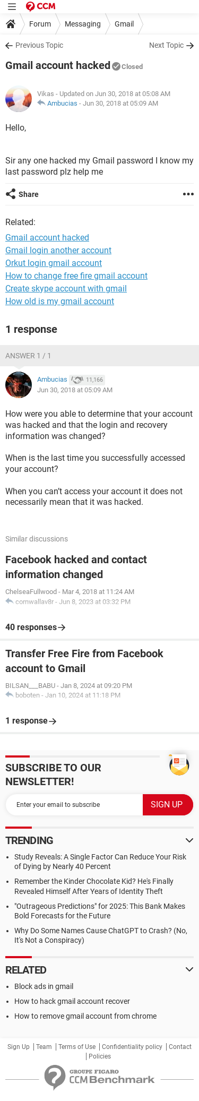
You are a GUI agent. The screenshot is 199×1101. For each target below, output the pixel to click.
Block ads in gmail (43, 986)
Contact (180, 1047)
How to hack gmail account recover (72, 1001)
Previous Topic (39, 45)
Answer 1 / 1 (28, 355)
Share (29, 194)
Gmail (124, 24)
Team (44, 1047)
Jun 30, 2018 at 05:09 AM (120, 103)
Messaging (83, 24)
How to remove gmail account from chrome (85, 1016)
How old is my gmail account (59, 301)
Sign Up (18, 1047)
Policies (100, 1056)
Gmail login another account (58, 250)
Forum (40, 24)
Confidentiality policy (132, 1047)
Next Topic (166, 45)
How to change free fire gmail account (76, 276)
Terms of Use (77, 1047)
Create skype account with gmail (66, 288)
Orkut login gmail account (53, 263)
